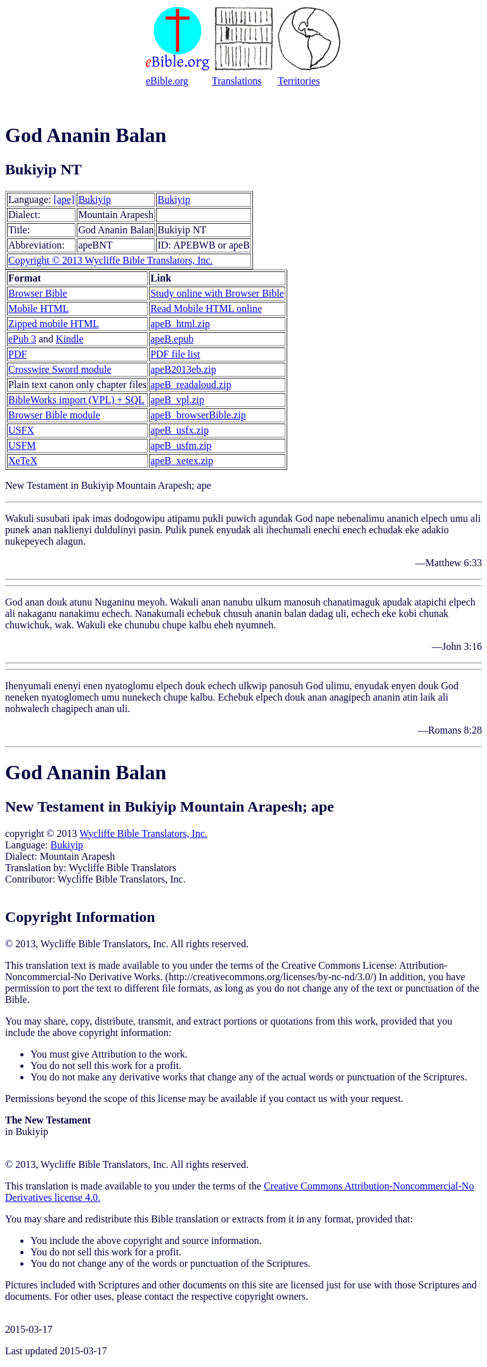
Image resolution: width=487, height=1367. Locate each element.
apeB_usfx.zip (179, 430)
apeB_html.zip (180, 323)
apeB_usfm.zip (180, 445)
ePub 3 (22, 339)
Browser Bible (37, 293)
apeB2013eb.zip (183, 369)
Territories (299, 80)
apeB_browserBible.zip (198, 415)
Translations (237, 80)
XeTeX (22, 460)
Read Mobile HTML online (206, 308)
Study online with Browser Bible (217, 293)
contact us (306, 1098)
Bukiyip (94, 199)
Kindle (70, 339)
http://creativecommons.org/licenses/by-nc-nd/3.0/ (271, 976)
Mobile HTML (38, 308)
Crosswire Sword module (60, 369)
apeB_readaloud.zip (190, 384)
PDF (17, 354)
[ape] (64, 199)
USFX (21, 430)
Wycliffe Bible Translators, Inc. (143, 833)
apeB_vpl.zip (177, 399)
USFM (22, 445)
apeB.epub (171, 339)
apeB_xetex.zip (181, 460)
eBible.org (167, 80)
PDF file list (175, 354)
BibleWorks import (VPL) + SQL (76, 399)
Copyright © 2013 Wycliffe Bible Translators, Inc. (110, 260)
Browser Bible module (54, 415)
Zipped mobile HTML (53, 323)
